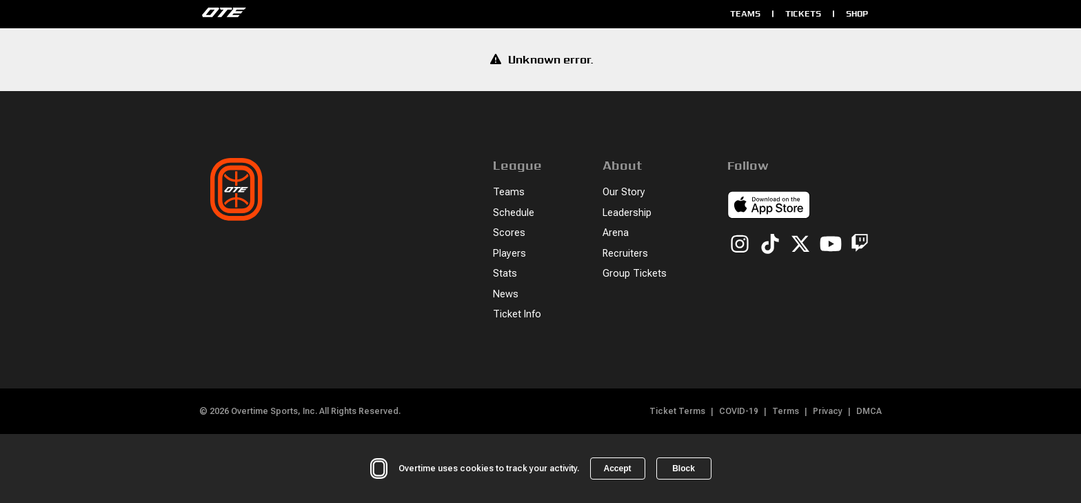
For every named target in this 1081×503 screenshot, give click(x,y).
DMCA (869, 411)
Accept (617, 468)
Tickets (803, 13)
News (505, 294)
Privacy (827, 411)
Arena (616, 233)
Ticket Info (517, 314)
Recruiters (625, 253)
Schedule (513, 213)
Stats (505, 273)
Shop (857, 13)
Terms (785, 411)
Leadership (627, 213)
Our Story (624, 192)
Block (683, 468)
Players (509, 253)
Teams (745, 13)
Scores (509, 233)
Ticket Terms (677, 411)
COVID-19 (738, 411)
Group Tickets (635, 273)
